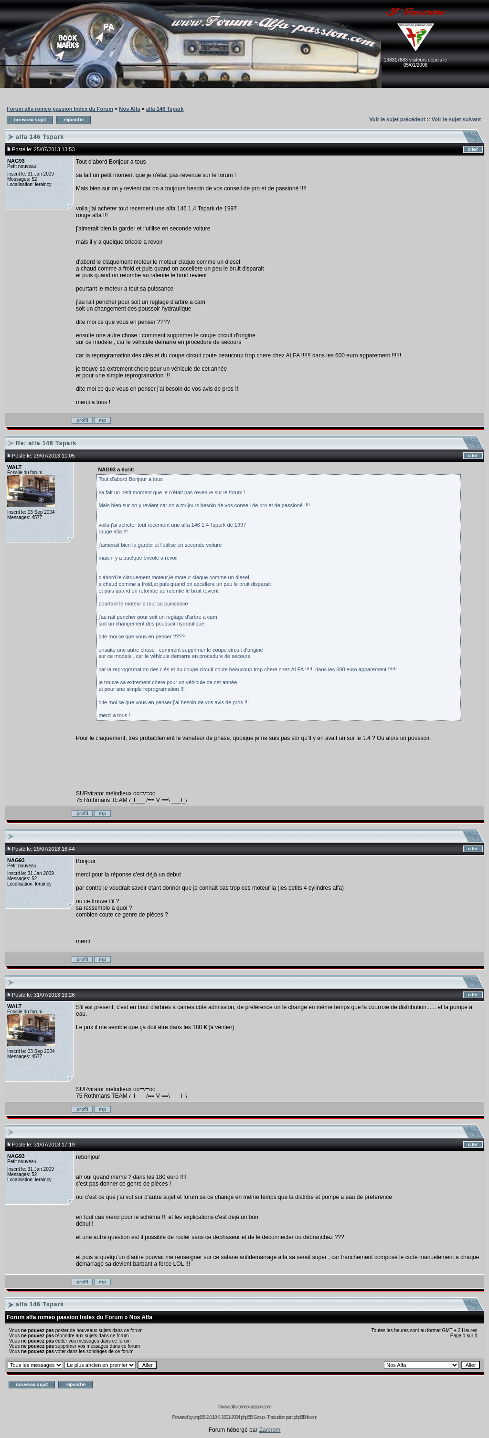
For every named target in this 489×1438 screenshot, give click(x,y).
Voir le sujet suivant (456, 119)
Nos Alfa (129, 109)
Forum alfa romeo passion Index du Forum (60, 109)
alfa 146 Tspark (165, 109)
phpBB (199, 1417)
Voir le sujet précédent (397, 119)
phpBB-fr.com (305, 1417)
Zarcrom (270, 1430)
